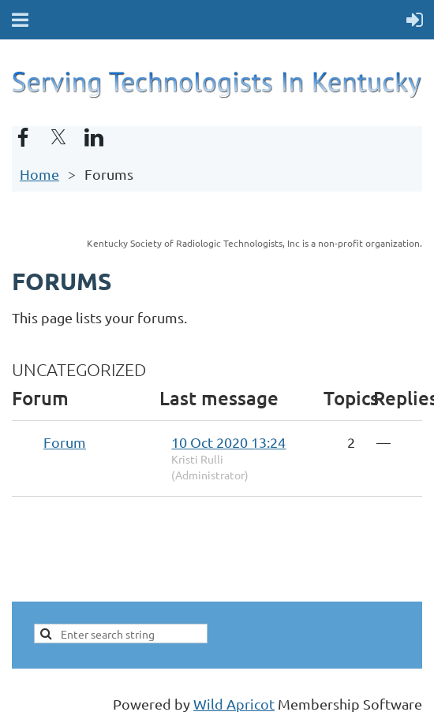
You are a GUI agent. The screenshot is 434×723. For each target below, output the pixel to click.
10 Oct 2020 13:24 (228, 442)
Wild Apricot (234, 703)
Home (39, 174)
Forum (64, 442)
